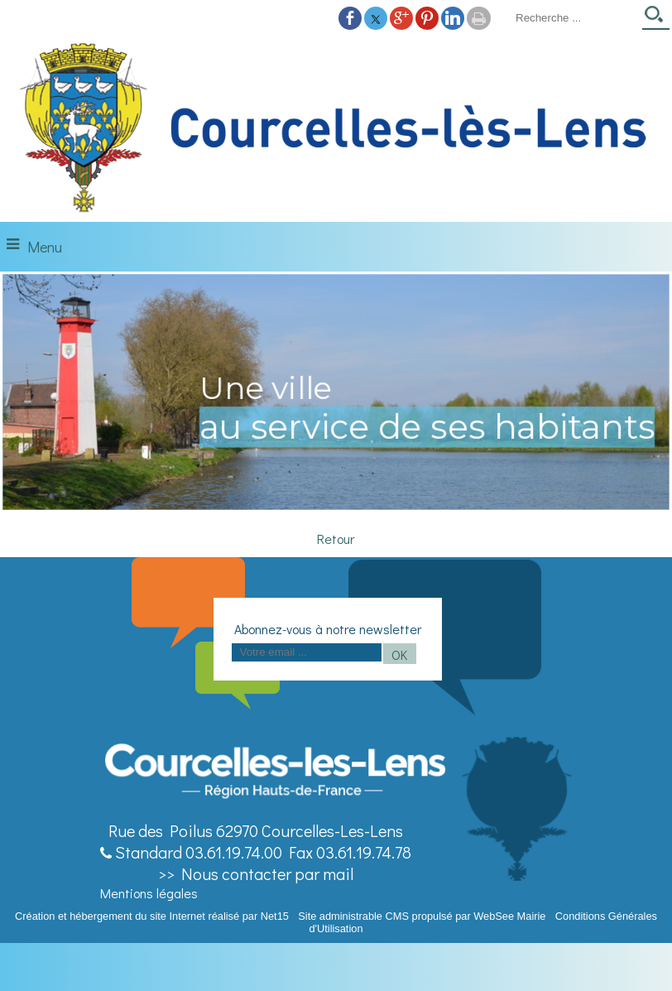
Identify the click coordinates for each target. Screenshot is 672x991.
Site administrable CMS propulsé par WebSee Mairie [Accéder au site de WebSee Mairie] (421, 916)
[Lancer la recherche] (656, 19)
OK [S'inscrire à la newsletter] (399, 654)
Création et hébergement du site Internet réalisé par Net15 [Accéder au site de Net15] (152, 916)
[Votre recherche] (573, 17)
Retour (335, 538)
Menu (44, 247)
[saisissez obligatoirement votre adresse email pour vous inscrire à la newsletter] (307, 652)
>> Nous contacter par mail (255, 873)
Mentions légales (149, 893)
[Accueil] (336, 128)
